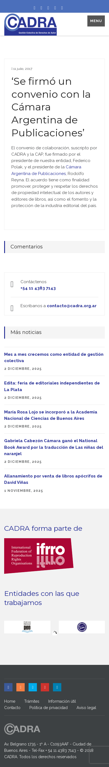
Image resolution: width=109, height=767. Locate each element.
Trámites (31, 701)
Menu (96, 21)
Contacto (12, 707)
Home (9, 701)
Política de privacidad (48, 707)
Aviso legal (86, 707)
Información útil (62, 701)
